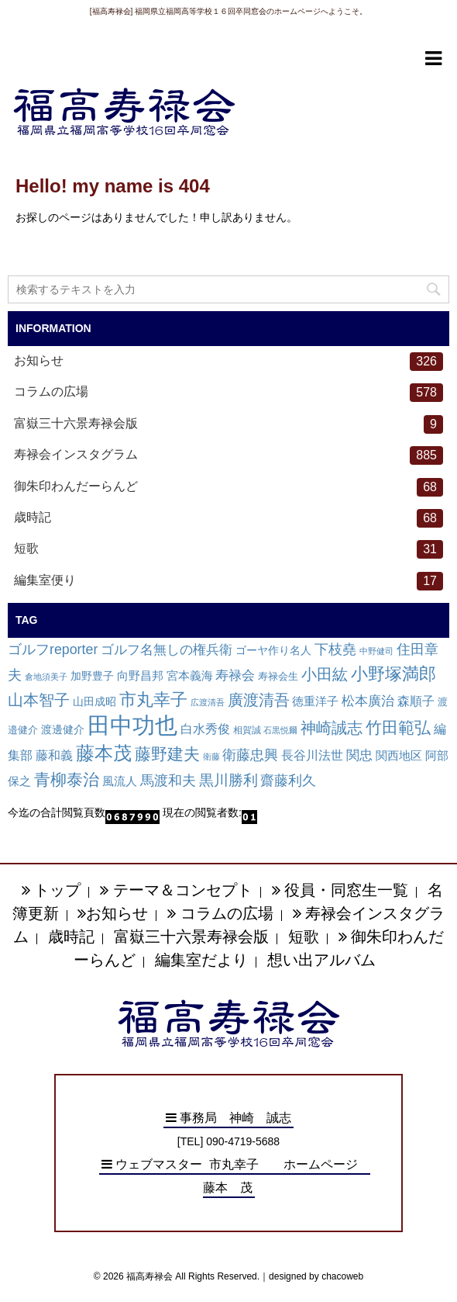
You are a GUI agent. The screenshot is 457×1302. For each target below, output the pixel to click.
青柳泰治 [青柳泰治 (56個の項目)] (66, 779)
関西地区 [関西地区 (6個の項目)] (399, 756)
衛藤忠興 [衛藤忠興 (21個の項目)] (250, 755)
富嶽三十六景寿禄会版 (228, 424)
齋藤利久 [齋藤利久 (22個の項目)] (288, 780)
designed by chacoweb (316, 1276)
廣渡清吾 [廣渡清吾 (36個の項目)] (259, 699)
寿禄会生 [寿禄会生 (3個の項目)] (278, 676)
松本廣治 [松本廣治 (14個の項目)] (368, 701)
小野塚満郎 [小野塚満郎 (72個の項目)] (393, 674)
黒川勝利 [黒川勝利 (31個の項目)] (228, 780)
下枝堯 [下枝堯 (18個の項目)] (335, 649)
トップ (51, 890)
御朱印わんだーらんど (228, 487)
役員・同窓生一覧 (340, 890)
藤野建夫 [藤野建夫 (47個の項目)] (167, 754)
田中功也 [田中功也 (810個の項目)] (132, 725)
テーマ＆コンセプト (176, 890)
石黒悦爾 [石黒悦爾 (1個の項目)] (280, 730)
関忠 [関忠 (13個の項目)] (359, 755)
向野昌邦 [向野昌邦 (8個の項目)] (140, 675)
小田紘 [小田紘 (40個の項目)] (324, 674)
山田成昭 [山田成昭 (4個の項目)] (94, 702)
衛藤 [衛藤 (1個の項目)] (211, 756)
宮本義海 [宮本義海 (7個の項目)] (190, 675)
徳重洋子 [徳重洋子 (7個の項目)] (315, 701)
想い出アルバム (321, 959)
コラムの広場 (228, 392)
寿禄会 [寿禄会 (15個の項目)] (235, 675)
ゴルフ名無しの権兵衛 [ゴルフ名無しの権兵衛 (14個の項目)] (166, 649)
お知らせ (228, 361)
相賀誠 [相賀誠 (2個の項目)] (247, 730)
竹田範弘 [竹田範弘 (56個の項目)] (398, 727)
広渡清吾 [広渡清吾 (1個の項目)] (208, 702)
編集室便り (228, 581)
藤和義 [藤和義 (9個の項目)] (54, 755)
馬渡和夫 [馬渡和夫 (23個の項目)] (168, 780)
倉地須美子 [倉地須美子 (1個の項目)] (46, 676)
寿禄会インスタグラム (228, 455)
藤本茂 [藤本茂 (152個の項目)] (104, 753)
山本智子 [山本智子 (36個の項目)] (39, 699)
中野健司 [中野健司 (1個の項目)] (376, 651)
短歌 (228, 549)
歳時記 (228, 518)
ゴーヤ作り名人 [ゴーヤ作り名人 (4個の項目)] (273, 650)
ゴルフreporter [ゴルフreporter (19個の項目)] (53, 649)
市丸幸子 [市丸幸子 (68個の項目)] (153, 699)
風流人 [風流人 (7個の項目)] (119, 781)
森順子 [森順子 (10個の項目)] (416, 701)
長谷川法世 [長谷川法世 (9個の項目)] (312, 755)
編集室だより (201, 959)
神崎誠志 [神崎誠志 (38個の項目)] (332, 727)
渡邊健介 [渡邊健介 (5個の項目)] (62, 729)
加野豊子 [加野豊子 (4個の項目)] (92, 676)
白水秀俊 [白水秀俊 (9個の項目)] (205, 729)
